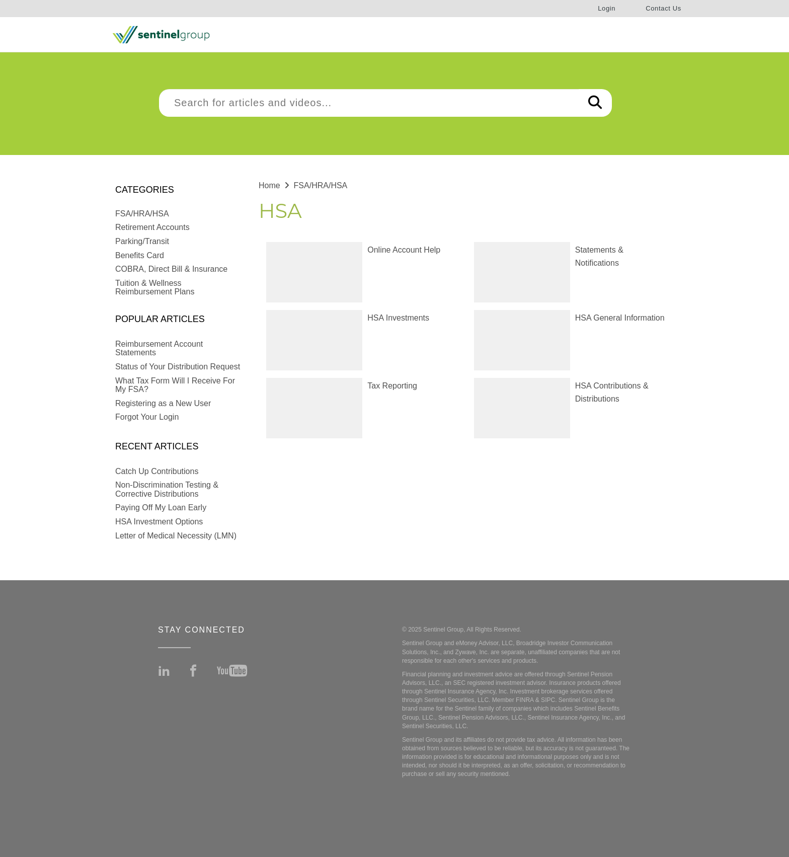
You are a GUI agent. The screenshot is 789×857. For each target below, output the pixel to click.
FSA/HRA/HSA (142, 213)
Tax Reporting (392, 385)
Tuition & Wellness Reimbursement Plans (154, 287)
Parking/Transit (142, 241)
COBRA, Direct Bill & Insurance (171, 269)
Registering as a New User (163, 403)
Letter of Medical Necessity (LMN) (175, 535)
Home (269, 185)
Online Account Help (403, 250)
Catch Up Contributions (156, 471)
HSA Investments (398, 318)
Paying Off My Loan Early (160, 507)
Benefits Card (139, 255)
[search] (369, 103)
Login (606, 8)
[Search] (595, 103)
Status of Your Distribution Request (177, 366)
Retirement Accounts (152, 227)
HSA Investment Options (159, 521)
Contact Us (663, 8)
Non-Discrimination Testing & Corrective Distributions (166, 489)
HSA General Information (620, 318)
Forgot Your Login (147, 417)
